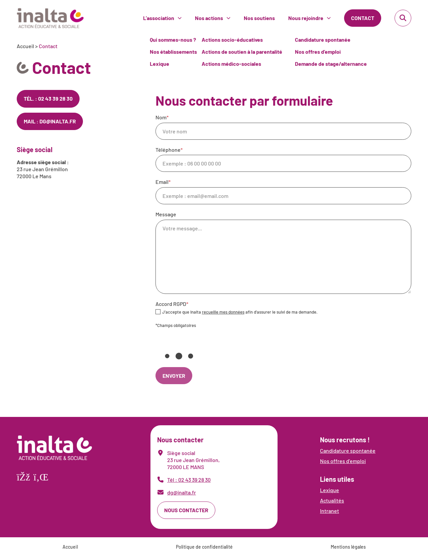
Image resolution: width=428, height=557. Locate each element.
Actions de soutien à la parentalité (242, 9)
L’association (158, 18)
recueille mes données (223, 312)
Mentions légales (348, 547)
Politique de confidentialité (204, 547)
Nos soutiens (259, 18)
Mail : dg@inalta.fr (50, 121)
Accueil (25, 46)
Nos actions (209, 18)
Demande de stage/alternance (331, 21)
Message (283, 252)
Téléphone (283, 159)
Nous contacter (186, 510)
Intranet (329, 511)
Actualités (332, 500)
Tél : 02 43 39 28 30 (189, 479)
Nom (283, 127)
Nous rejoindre (305, 18)
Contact (362, 18)
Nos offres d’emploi (318, 9)
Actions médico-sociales (231, 21)
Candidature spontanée (348, 450)
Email (283, 191)
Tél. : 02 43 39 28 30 (48, 98)
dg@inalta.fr (181, 492)
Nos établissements (173, 9)
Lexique (329, 490)
